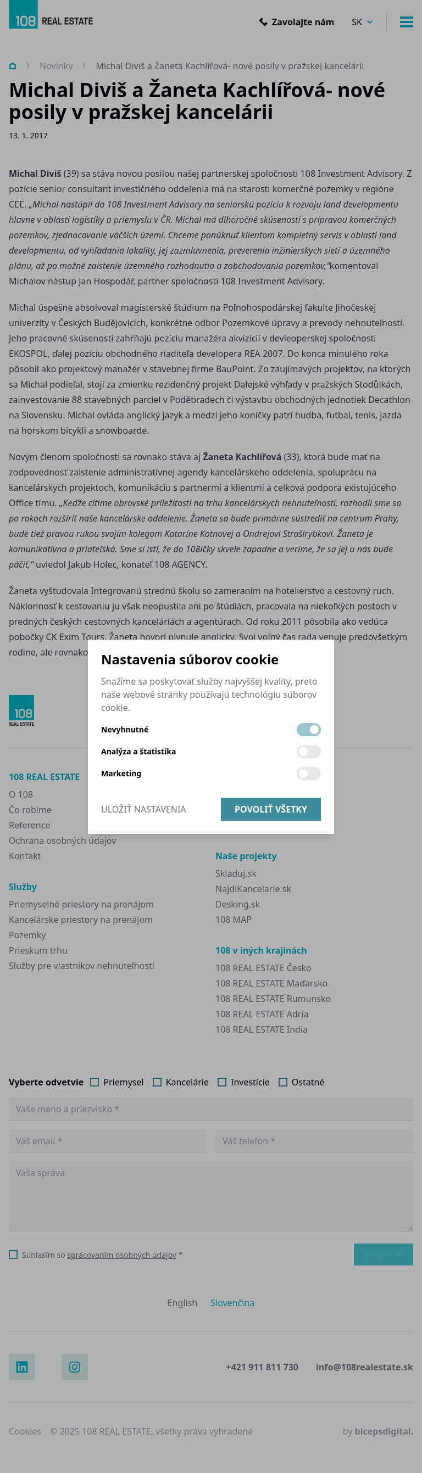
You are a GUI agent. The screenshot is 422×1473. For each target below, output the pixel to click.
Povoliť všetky (271, 809)
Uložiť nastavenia (143, 809)
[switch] (309, 729)
